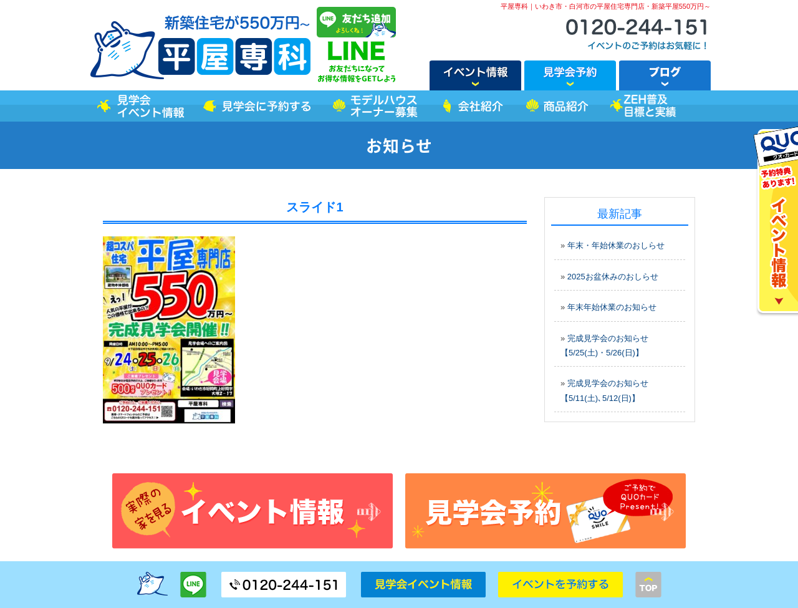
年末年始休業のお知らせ (611, 307)
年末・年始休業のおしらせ (616, 245)
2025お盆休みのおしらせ (612, 276)
